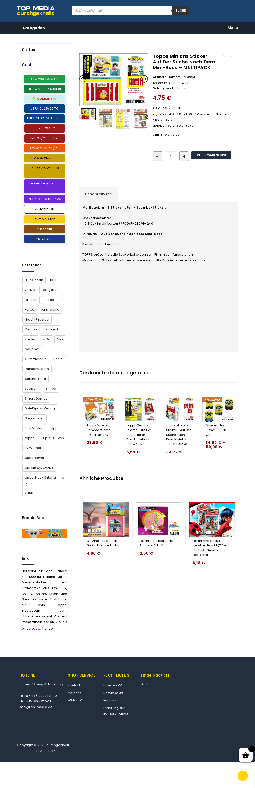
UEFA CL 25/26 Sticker (44, 118)
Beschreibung (99, 194)
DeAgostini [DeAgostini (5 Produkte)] (51, 290)
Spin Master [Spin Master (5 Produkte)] (34, 418)
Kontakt (74, 685)
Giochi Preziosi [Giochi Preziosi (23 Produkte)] (37, 319)
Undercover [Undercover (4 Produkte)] (35, 457)
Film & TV (181, 82)
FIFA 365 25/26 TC (44, 158)
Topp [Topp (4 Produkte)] (53, 428)
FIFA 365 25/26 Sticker (45, 171)
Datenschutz (113, 693)
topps (182, 88)
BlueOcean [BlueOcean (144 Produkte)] (34, 280)
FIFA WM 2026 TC (44, 79)
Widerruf (75, 700)
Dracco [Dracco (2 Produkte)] (31, 299)
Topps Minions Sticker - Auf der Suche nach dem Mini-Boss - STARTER (230, 56)
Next (147, 117)
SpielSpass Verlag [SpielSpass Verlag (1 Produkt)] (40, 408)
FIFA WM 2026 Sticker (44, 89)
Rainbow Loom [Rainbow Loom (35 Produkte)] (37, 369)
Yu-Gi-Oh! (44, 239)
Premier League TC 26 (45, 186)
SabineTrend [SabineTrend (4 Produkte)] (35, 378)
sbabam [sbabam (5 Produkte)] (32, 388)
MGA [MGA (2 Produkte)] (46, 339)
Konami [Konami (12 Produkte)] (52, 329)
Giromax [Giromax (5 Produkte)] (32, 329)
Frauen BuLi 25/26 (44, 148)
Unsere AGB (113, 685)
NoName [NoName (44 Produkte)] (32, 349)
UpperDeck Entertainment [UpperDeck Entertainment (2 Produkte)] (44, 480)
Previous (80, 117)
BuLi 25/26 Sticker (44, 138)
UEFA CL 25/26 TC (44, 108)
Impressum (112, 700)
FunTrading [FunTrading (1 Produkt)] (50, 309)
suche (181, 10)
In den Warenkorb (211, 155)
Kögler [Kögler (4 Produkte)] (30, 339)
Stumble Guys (44, 219)
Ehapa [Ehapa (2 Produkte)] (49, 299)
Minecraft (44, 229)
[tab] (98, 194)
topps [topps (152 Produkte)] (30, 438)
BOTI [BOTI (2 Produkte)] (53, 280)
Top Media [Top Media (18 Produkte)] (33, 428)
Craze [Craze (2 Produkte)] (30, 290)
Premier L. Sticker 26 (44, 199)
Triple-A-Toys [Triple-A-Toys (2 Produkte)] (52, 438)
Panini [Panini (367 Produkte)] (58, 359)
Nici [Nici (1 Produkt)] (60, 339)
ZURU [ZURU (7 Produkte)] (29, 493)
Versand (75, 693)
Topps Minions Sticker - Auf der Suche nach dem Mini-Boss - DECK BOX (224, 56)
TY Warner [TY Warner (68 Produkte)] (33, 448)
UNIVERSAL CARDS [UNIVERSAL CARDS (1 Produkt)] (39, 467)
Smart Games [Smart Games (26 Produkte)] (36, 398)
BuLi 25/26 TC (44, 128)
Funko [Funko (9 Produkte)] (30, 309)
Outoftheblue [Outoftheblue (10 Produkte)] (36, 359)
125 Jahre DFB (44, 209)
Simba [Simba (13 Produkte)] (51, 388)
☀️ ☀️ (44, 98)
